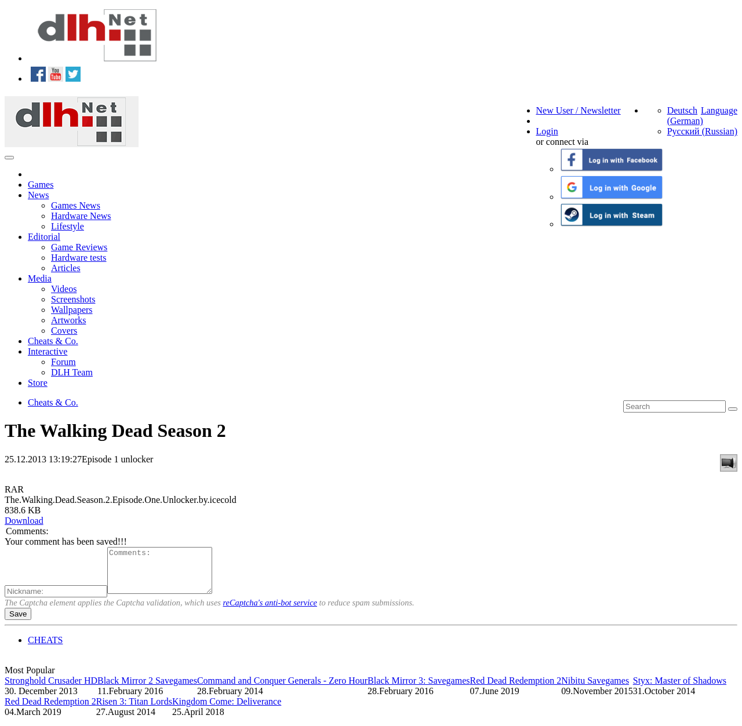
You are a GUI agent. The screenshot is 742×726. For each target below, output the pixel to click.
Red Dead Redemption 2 (515, 689)
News (38, 195)
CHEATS (45, 649)
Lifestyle (67, 226)
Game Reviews (79, 247)
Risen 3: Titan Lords (134, 710)
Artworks (68, 320)
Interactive (47, 351)
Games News (75, 205)
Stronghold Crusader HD (51, 689)
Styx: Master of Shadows (679, 689)
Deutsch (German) (685, 115)
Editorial (44, 237)
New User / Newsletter (578, 110)
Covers (64, 330)
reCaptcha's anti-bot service (270, 611)
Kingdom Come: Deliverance (226, 710)
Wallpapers (72, 310)
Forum (63, 362)
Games (40, 184)
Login (547, 131)
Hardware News (81, 216)
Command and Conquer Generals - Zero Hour (282, 689)
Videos (64, 289)
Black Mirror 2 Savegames (147, 689)
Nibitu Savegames (595, 689)
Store (38, 383)
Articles (66, 268)
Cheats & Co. (53, 341)
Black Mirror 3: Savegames (419, 689)
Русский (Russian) (702, 131)
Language (719, 110)
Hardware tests (79, 257)
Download (24, 521)
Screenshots (73, 299)
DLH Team (72, 372)
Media (40, 278)
